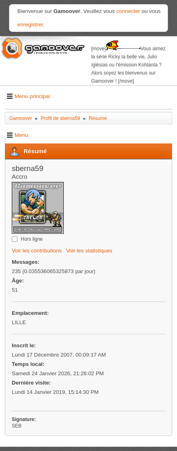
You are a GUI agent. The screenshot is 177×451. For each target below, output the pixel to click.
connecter (128, 11)
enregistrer (30, 24)
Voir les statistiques (89, 251)
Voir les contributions (37, 251)
